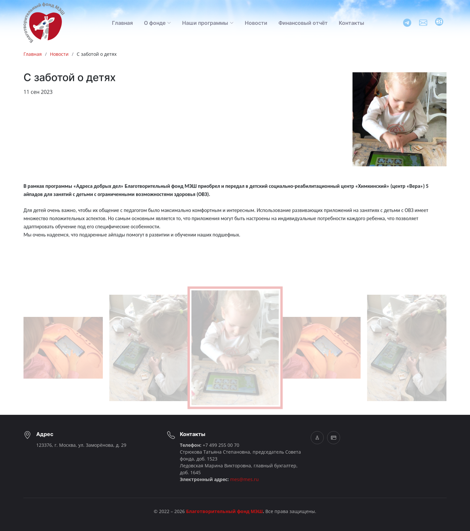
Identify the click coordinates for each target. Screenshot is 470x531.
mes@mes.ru (244, 479)
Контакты (351, 23)
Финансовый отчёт (303, 23)
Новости (256, 23)
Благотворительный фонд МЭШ (224, 511)
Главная (122, 23)
